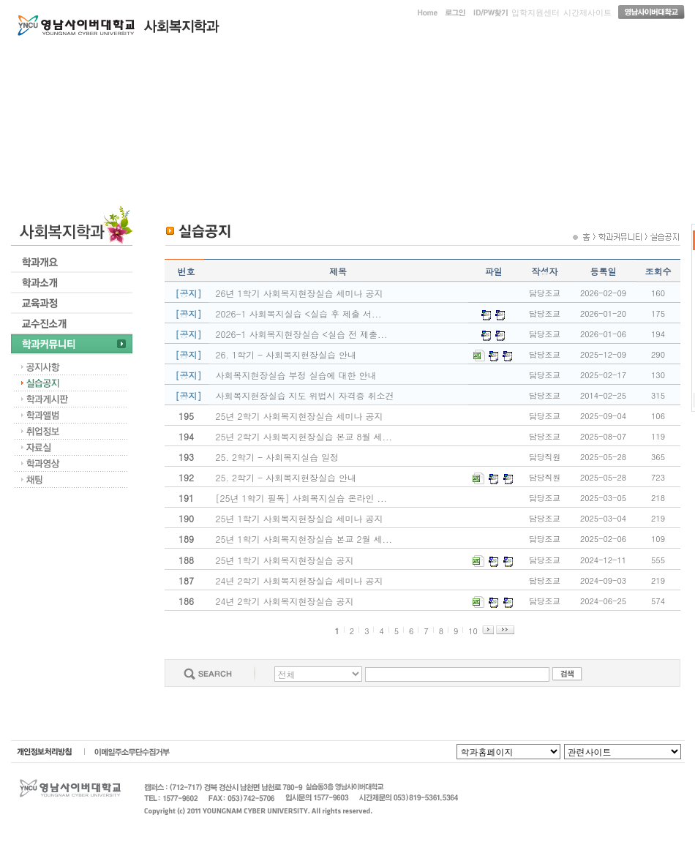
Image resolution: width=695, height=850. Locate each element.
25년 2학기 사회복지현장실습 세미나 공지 (299, 416)
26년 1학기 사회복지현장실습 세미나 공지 (299, 293)
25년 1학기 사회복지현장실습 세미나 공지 (299, 518)
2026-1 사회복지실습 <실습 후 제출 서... (299, 313)
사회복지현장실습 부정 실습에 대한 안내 (296, 375)
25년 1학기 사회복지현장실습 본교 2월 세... (304, 539)
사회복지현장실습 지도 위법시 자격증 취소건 (305, 395)
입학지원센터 (535, 12)
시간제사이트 (587, 12)
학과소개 (236, 57)
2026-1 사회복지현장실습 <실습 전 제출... (302, 334)
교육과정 (347, 57)
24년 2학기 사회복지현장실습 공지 (285, 601)
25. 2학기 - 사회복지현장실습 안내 (286, 477)
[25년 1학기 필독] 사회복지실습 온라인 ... (302, 498)
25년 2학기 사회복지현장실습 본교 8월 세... (304, 436)
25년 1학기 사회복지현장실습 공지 (285, 560)
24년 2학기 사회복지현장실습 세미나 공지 (299, 580)
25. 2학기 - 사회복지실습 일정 (277, 457)
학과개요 (124, 57)
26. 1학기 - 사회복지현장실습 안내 (286, 354)
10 (473, 630)
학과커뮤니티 (571, 57)
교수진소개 (459, 57)
